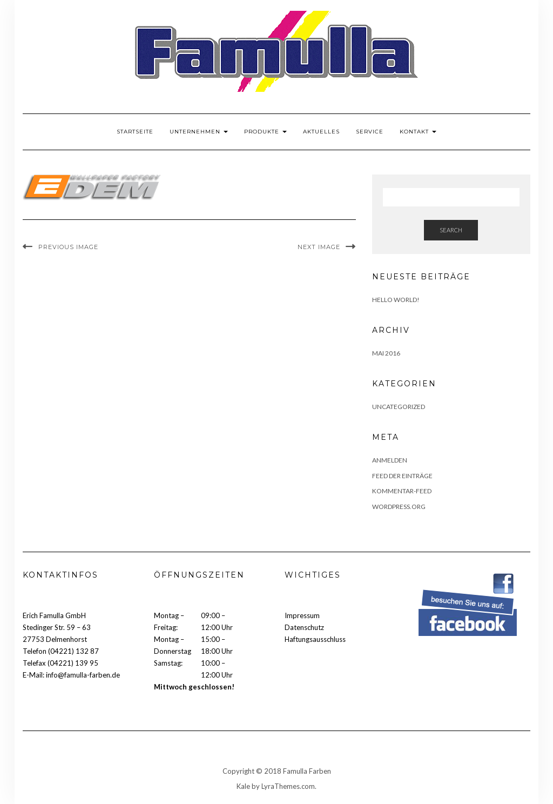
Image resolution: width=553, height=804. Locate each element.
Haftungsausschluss (315, 639)
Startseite (135, 131)
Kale (243, 786)
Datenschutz (304, 627)
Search (451, 229)
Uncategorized (398, 407)
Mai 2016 (386, 353)
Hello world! (396, 300)
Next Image (319, 247)
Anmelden (389, 460)
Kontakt (418, 131)
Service (369, 131)
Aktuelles (321, 131)
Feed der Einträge (402, 476)
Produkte (265, 131)
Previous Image (68, 247)
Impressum (302, 615)
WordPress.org (399, 506)
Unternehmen (199, 131)
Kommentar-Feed (401, 491)
